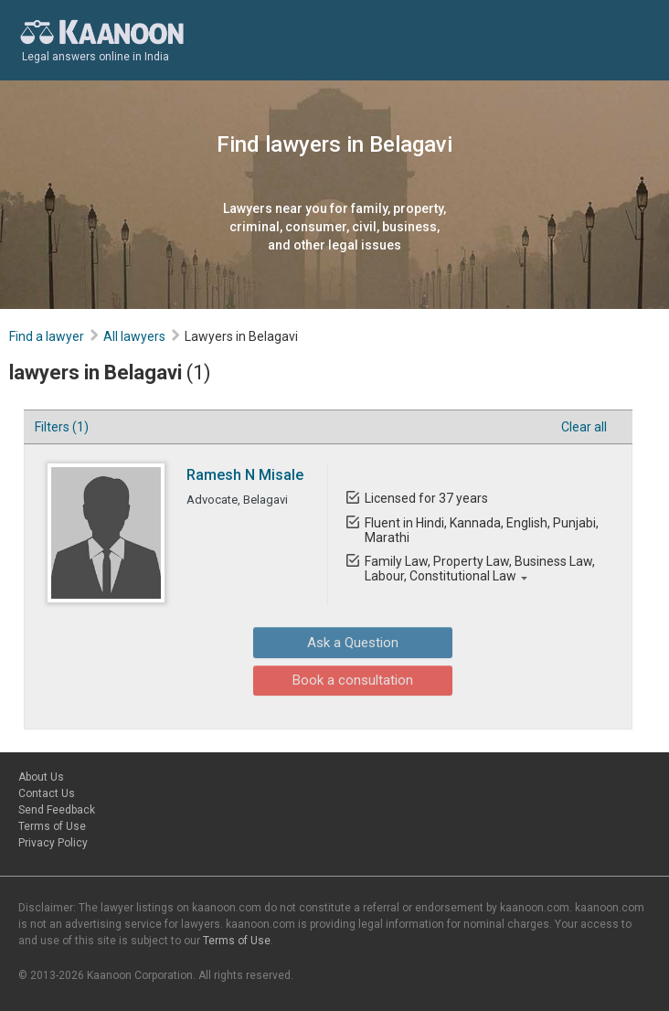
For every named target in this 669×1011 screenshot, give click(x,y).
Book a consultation (322, 678)
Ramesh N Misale (244, 475)
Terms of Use (52, 826)
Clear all (584, 427)
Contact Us (46, 793)
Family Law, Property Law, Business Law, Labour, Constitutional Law (480, 568)
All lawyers (134, 336)
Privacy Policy (53, 842)
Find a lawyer (46, 336)
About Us (41, 777)
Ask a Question (322, 641)
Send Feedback (56, 809)
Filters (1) (62, 427)
